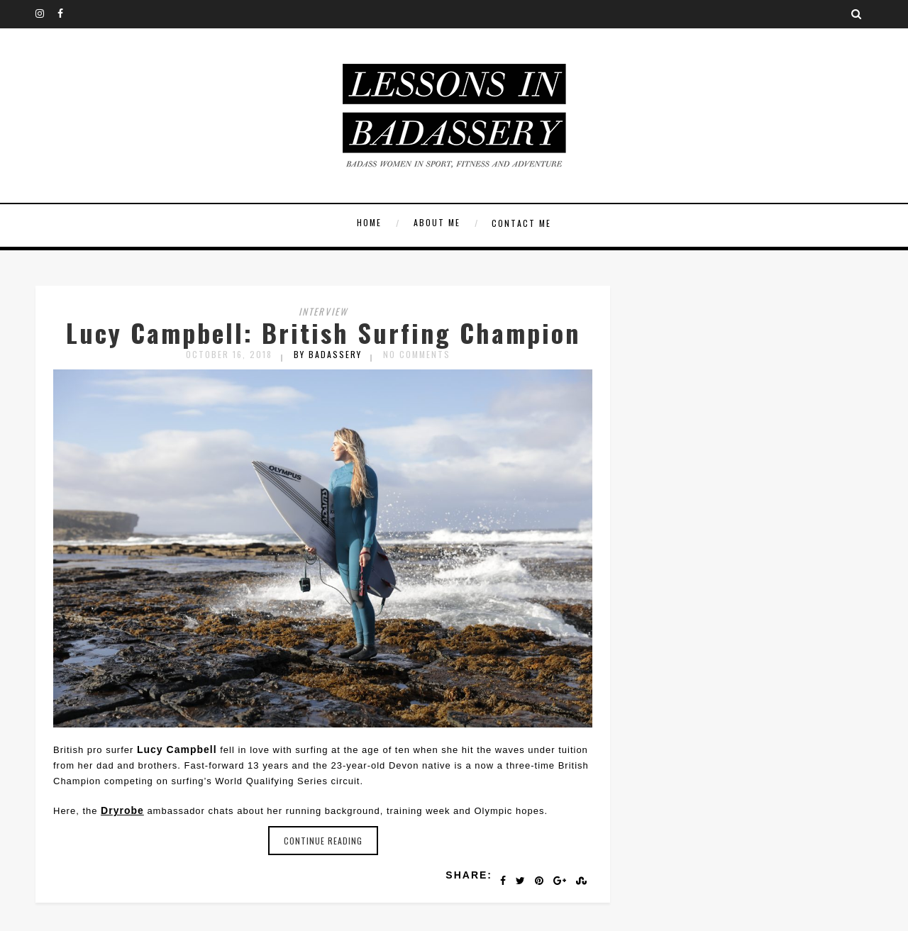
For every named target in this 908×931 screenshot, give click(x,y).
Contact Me (521, 223)
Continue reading (323, 841)
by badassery (328, 354)
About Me (437, 222)
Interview (323, 311)
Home (369, 222)
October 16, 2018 (229, 354)
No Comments (416, 354)
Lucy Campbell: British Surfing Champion (323, 332)
